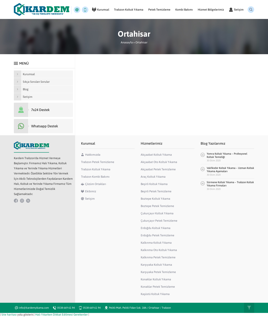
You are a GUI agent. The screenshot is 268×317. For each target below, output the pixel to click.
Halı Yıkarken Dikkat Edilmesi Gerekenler (61, 315)
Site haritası (9, 315)
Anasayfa (127, 43)
